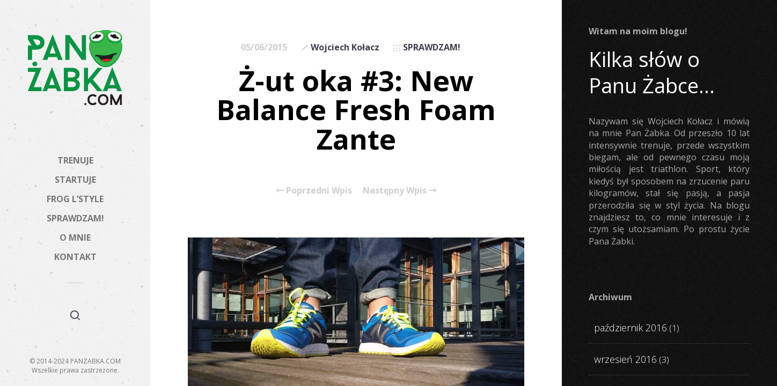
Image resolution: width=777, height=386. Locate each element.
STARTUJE (75, 179)
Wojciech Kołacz (345, 47)
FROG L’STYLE (75, 199)
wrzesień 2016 (625, 359)
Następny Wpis (399, 190)
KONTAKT (75, 257)
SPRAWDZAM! (75, 218)
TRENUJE (75, 160)
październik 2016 (630, 327)
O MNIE (75, 237)
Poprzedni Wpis (314, 190)
